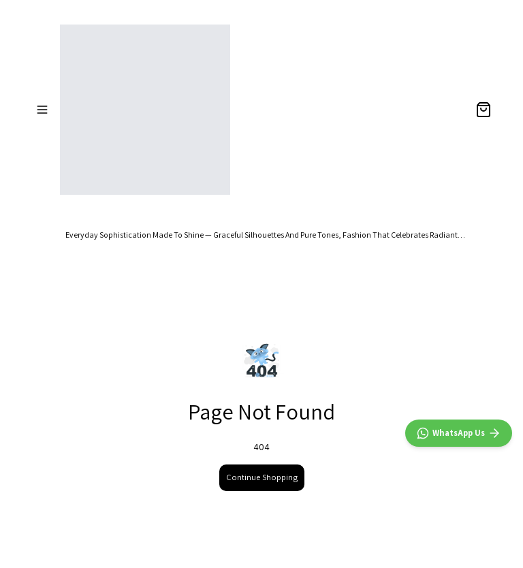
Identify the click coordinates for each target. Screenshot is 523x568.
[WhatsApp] (458, 433)
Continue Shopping (262, 477)
